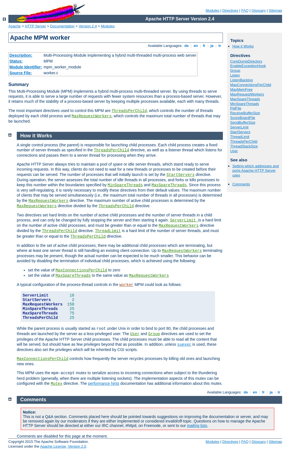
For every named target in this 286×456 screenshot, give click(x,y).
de (186, 46)
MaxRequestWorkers (91, 116)
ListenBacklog (241, 80)
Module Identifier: (25, 67)
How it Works (243, 46)
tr (220, 46)
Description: (20, 55)
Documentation (62, 26)
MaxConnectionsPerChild (250, 85)
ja (211, 46)
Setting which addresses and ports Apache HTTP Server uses (255, 171)
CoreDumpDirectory (246, 61)
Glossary (258, 10)
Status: (16, 61)
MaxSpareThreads (245, 99)
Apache (14, 26)
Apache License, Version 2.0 (63, 446)
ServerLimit (239, 127)
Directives (230, 10)
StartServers (240, 132)
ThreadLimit (239, 137)
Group (235, 70)
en (196, 46)
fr (204, 46)
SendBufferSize (242, 122)
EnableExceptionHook (248, 66)
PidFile (235, 108)
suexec (184, 344)
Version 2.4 (88, 26)
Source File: (20, 73)
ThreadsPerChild (129, 111)
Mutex (56, 383)
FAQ (245, 10)
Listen (235, 75)
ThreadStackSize (244, 146)
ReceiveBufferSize (245, 113)
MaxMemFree (241, 89)
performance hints (103, 383)
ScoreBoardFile (242, 118)
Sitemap (275, 10)
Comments (241, 184)
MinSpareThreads (244, 104)
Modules (212, 10)
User (234, 151)
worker (126, 285)
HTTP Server (35, 26)
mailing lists (197, 425)
